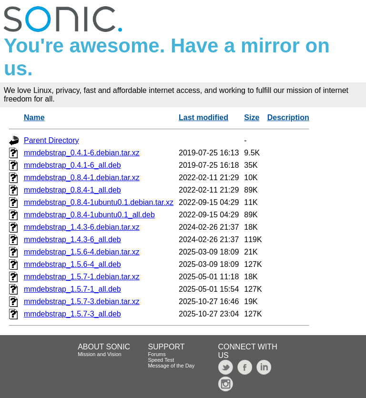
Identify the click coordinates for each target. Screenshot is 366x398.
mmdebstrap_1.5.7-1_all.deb (72, 289)
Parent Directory (51, 140)
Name (34, 117)
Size (251, 117)
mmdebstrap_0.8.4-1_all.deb (72, 190)
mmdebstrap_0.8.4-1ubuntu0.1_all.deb (89, 215)
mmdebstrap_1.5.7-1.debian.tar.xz (82, 277)
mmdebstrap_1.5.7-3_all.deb (72, 314)
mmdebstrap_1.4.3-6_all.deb (72, 239)
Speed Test (161, 360)
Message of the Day (171, 365)
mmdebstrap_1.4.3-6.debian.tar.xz (82, 227)
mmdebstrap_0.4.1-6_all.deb (72, 165)
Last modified (203, 117)
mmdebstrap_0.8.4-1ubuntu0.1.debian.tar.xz (98, 202)
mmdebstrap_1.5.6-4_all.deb (72, 264)
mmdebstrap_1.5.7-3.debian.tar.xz (82, 301)
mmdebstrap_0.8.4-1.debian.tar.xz (82, 177)
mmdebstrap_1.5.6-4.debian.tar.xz (82, 252)
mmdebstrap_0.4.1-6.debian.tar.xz (82, 153)
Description (288, 117)
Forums (156, 354)
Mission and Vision (100, 354)
